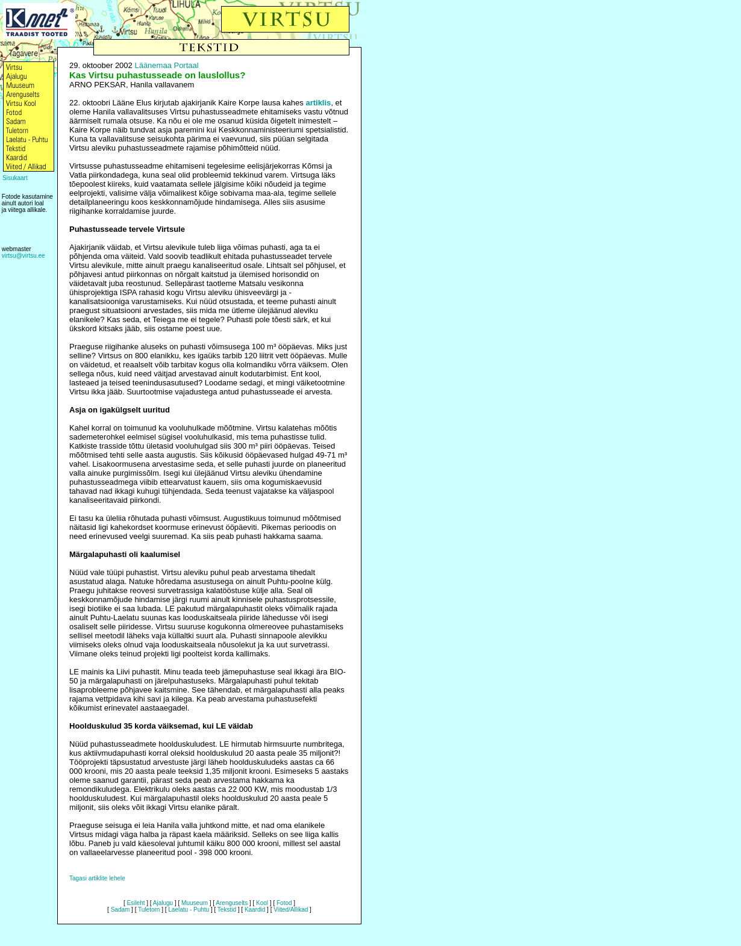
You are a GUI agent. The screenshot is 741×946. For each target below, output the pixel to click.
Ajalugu (163, 903)
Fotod (284, 903)
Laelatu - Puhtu (188, 909)
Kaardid (255, 909)
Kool (262, 903)
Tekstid (226, 909)
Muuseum (194, 903)
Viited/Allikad (291, 909)
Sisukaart (15, 178)
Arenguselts (232, 903)
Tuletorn (149, 909)
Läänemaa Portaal (166, 65)
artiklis (318, 102)
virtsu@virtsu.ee (23, 255)
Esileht (136, 903)
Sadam (120, 909)
